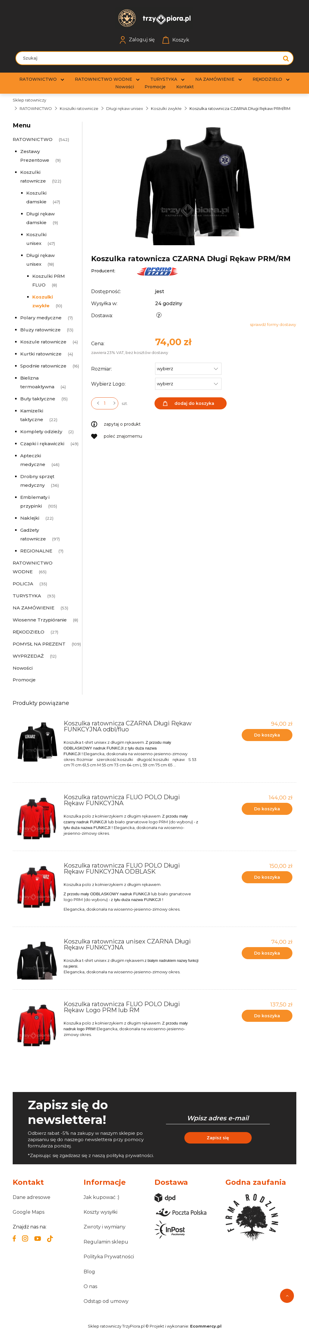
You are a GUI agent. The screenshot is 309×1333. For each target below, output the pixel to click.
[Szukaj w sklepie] (148, 58)
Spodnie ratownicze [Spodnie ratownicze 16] (43, 366)
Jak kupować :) (101, 1197)
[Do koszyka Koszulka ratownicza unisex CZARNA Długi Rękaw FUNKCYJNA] (267, 953)
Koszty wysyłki (100, 1212)
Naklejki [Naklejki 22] (29, 518)
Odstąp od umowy (106, 1301)
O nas (90, 1286)
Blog (89, 1272)
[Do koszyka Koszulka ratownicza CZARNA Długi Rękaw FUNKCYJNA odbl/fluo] (267, 735)
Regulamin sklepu (106, 1242)
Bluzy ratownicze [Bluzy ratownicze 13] (40, 330)
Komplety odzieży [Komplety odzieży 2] (41, 431)
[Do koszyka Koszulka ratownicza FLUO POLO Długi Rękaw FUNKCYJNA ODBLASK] (267, 877)
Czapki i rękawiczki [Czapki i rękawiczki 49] (42, 443)
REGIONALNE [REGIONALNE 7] (36, 551)
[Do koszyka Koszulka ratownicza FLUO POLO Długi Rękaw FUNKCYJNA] (267, 809)
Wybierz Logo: (108, 384)
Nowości (23, 668)
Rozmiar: (101, 369)
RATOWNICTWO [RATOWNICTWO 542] (33, 139)
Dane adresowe (31, 1197)
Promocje (24, 680)
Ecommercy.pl (205, 1326)
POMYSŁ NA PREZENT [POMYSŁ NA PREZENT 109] (39, 644)
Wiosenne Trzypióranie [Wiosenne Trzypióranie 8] (40, 620)
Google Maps (28, 1212)
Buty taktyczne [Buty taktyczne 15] (37, 399)
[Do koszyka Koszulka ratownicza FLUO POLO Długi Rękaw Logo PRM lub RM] (267, 1016)
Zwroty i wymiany (105, 1227)
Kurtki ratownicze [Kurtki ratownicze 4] (41, 354)
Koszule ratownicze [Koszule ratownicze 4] (43, 342)
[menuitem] (38, 79)
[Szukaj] (286, 58)
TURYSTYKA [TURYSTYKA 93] (27, 596)
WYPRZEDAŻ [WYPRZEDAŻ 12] (28, 656)
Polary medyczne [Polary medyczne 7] (41, 318)
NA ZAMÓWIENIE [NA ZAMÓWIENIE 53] (33, 608)
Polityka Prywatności (109, 1256)
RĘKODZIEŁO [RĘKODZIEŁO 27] (28, 632)
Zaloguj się (137, 40)
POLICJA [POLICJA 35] (23, 584)
